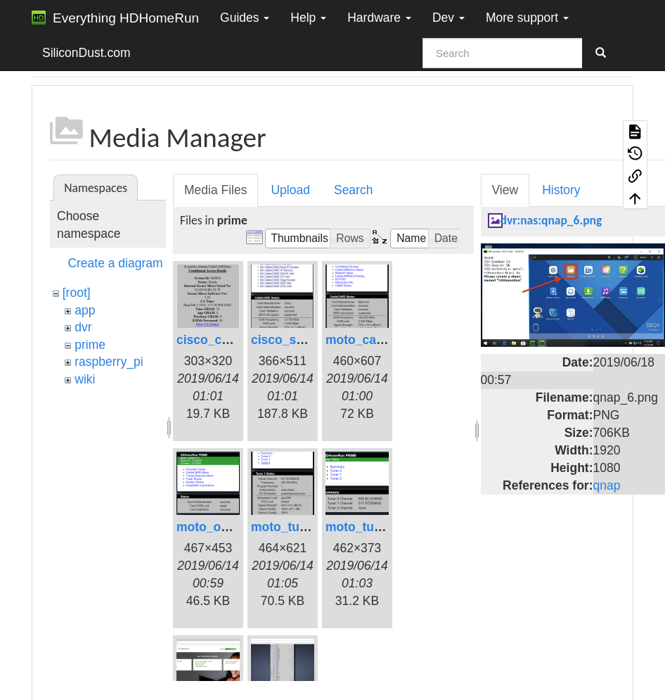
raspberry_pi (109, 362)
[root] (77, 293)
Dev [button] (448, 18)
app (85, 310)
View (505, 190)
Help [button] (308, 18)
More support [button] (527, 18)
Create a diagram (114, 263)
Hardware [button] (379, 18)
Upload (290, 190)
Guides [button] (244, 18)
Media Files (215, 190)
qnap (607, 485)
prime (90, 345)
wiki (85, 379)
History (561, 190)
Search (353, 190)
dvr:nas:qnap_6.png (551, 220)
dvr (83, 327)
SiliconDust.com (86, 53)
